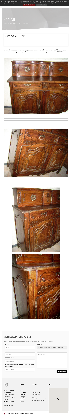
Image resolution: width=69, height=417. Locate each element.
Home (21, 390)
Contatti (22, 401)
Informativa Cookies (41, 4)
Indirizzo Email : (10, 358)
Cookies (22, 413)
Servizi (22, 399)
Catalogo (22, 394)
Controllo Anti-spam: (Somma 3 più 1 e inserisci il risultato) (19, 365)
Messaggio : (41, 351)
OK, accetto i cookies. (29, 4)
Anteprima (23, 392)
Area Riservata (29, 413)
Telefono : (8, 351)
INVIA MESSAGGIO (62, 371)
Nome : (7, 344)
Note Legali (11, 413)
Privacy (17, 413)
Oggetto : (40, 344)
